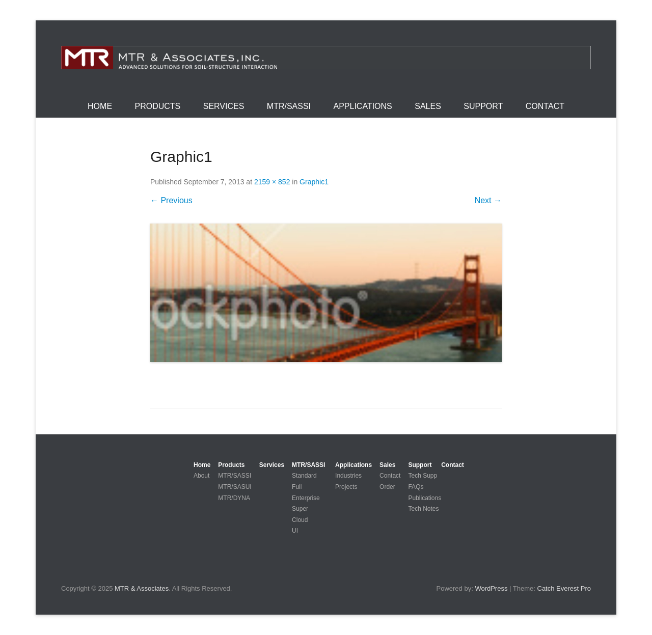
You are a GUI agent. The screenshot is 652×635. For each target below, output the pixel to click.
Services (223, 106)
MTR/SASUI (234, 486)
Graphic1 (314, 182)
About (201, 475)
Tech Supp (422, 475)
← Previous (171, 200)
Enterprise (306, 498)
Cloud (300, 519)
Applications (363, 106)
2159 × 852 (272, 182)
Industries (348, 475)
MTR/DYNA (234, 498)
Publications (424, 498)
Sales (428, 106)
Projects (346, 486)
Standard (304, 475)
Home (100, 106)
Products (158, 106)
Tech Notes (423, 508)
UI (295, 530)
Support (483, 106)
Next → (488, 200)
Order (387, 486)
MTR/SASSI (289, 106)
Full (297, 486)
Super (300, 508)
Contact (545, 106)
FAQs (415, 486)
